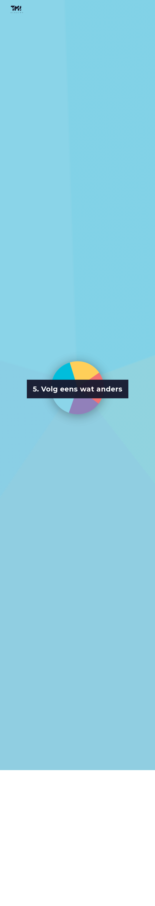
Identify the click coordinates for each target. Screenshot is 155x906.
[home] (18, 9)
